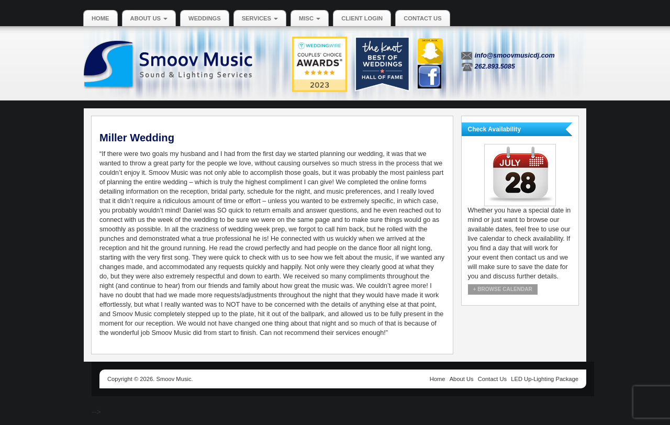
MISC (309, 18)
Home (100, 18)
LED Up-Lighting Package (544, 379)
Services (260, 18)
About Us (149, 18)
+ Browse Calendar (502, 289)
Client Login (362, 18)
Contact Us (423, 18)
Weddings (204, 18)
